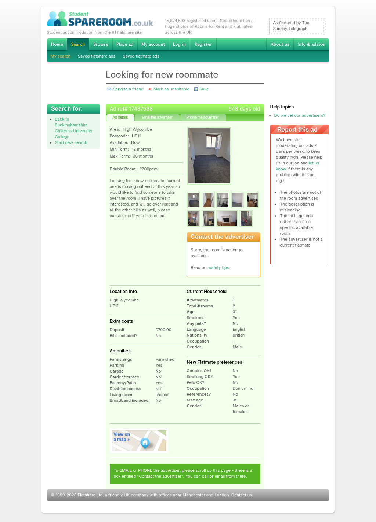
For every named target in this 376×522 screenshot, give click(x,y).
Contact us (241, 494)
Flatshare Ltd (90, 494)
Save (204, 89)
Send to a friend (128, 89)
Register (203, 44)
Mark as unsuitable (171, 89)
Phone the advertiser (202, 117)
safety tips (219, 267)
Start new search (71, 142)
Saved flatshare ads (96, 56)
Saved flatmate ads (141, 56)
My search (61, 56)
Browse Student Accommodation (100, 44)
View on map (139, 440)
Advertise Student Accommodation (124, 44)
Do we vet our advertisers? (299, 115)
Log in (179, 44)
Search (78, 44)
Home (57, 44)
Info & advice (311, 44)
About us (279, 44)
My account (153, 44)
